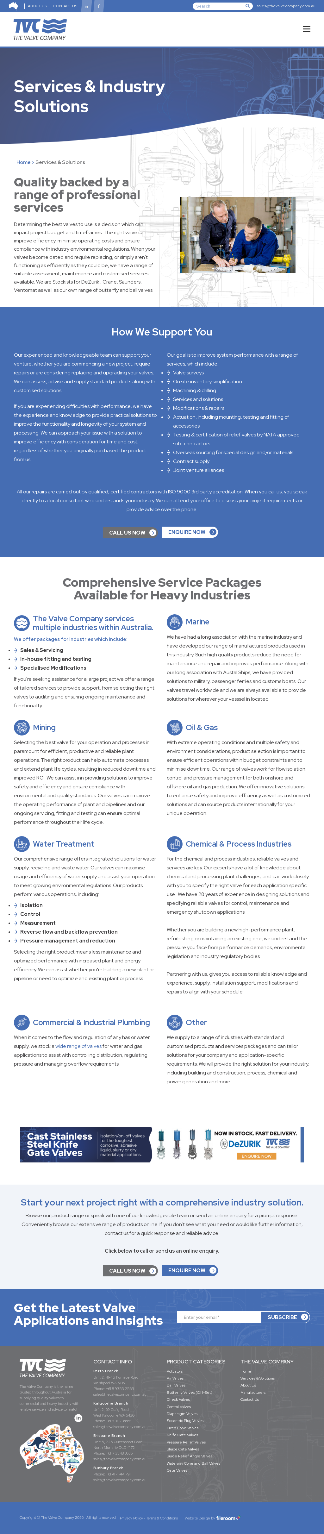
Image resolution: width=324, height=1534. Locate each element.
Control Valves (179, 1406)
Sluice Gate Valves (183, 1449)
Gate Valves (177, 1470)
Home (23, 162)
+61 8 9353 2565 (120, 1388)
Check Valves (178, 1399)
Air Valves (175, 1378)
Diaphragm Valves (182, 1413)
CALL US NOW (127, 532)
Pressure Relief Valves (186, 1442)
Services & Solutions (257, 1378)
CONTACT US (65, 6)
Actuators (175, 1371)
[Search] (223, 6)
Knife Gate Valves (182, 1434)
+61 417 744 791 (118, 1474)
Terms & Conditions (162, 1518)
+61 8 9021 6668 (118, 1421)
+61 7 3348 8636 (119, 1453)
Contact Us (249, 1399)
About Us (248, 1385)
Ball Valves (176, 1385)
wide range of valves (78, 1046)
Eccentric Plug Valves (185, 1420)
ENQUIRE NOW (186, 532)
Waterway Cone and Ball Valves (193, 1463)
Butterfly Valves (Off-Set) (189, 1392)
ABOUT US (37, 6)
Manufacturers (252, 1392)
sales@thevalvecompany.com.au (286, 6)
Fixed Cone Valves (182, 1428)
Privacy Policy (131, 1518)
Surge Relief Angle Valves (189, 1456)
